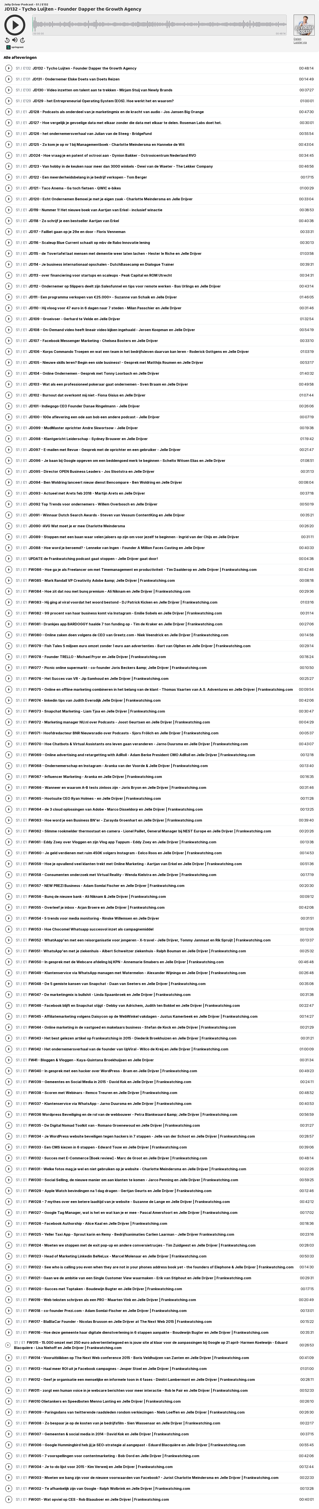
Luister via (300, 42)
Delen (297, 39)
